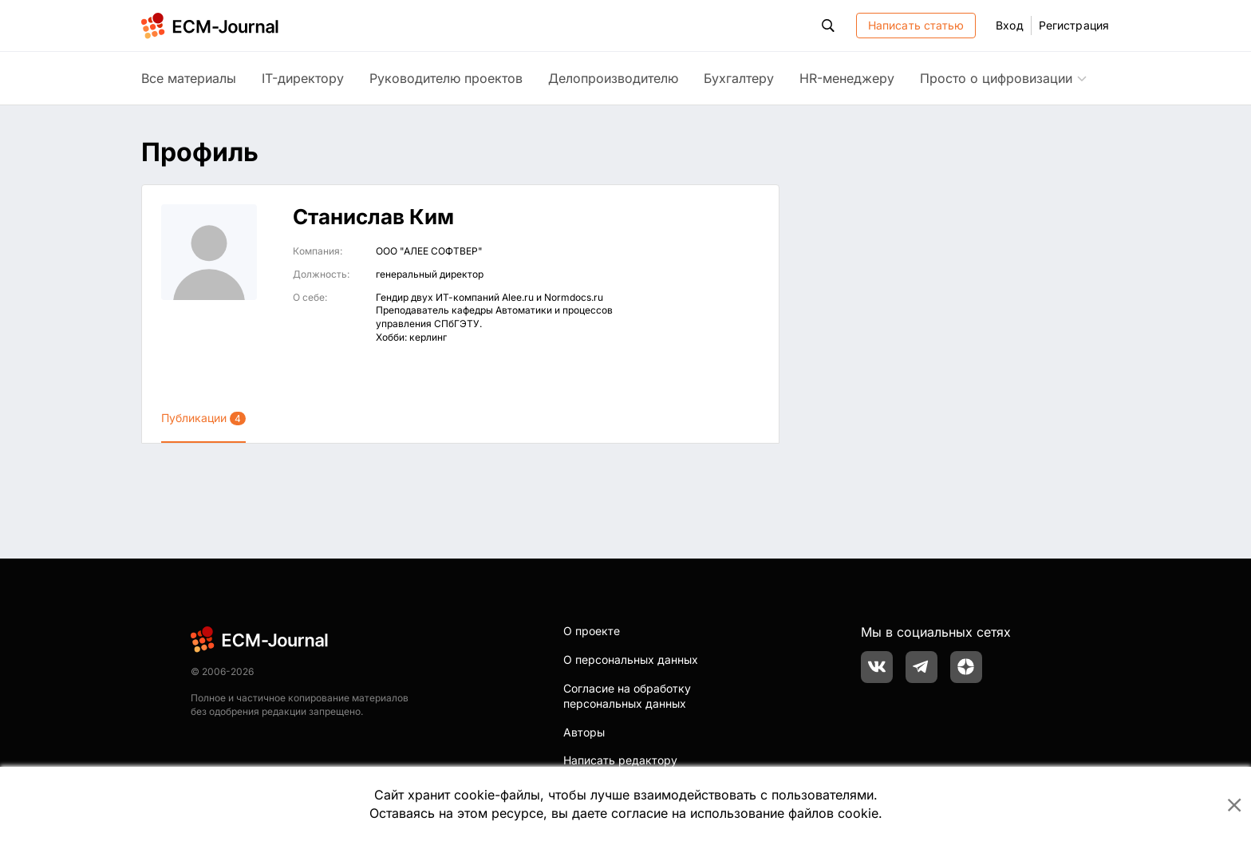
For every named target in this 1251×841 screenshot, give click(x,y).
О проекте (591, 631)
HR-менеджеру (846, 78)
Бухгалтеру (739, 78)
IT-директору (303, 78)
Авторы (584, 732)
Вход (1009, 25)
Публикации (203, 418)
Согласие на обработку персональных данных (627, 696)
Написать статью (916, 25)
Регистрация (1074, 25)
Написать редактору (620, 760)
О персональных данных (630, 659)
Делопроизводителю (613, 78)
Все (188, 78)
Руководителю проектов (446, 78)
